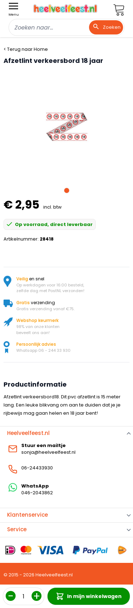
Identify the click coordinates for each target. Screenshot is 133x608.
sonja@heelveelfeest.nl (48, 452)
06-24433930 (37, 467)
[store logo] (65, 8)
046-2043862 (37, 492)
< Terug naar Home (26, 49)
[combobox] (66, 27)
